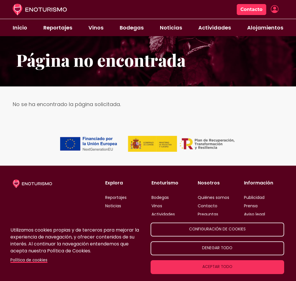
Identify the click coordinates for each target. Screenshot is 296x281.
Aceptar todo (217, 266)
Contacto (251, 9)
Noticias (171, 27)
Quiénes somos (213, 197)
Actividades (214, 27)
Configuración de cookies (217, 229)
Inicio (20, 27)
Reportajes (57, 27)
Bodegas (132, 27)
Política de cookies (28, 260)
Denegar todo (217, 248)
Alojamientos (265, 27)
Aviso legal (254, 214)
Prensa (251, 206)
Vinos (95, 27)
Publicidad (254, 197)
